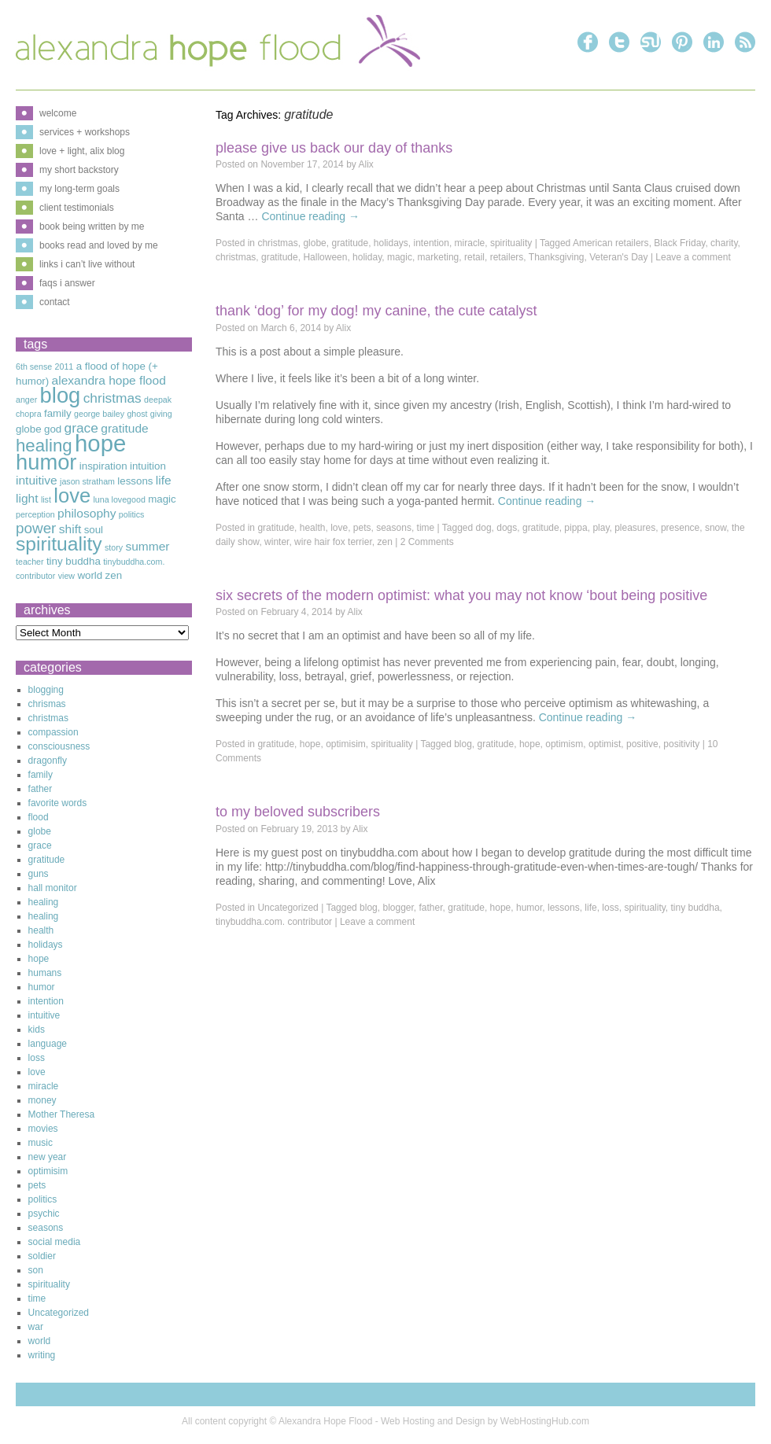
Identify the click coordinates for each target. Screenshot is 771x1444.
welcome (57, 113)
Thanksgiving (557, 257)
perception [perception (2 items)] (35, 514)
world (39, 1340)
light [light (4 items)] (27, 498)
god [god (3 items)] (52, 429)
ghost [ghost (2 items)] (137, 413)
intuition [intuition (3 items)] (148, 466)
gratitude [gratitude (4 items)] (125, 428)
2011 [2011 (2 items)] (64, 366)
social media (54, 1241)
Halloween (325, 257)
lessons (564, 907)
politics (42, 1199)
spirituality (511, 243)
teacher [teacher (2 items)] (30, 561)
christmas (277, 243)
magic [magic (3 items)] (162, 499)
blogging (46, 689)
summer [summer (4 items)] (147, 546)
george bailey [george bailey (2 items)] (99, 413)
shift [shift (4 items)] (70, 529)
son (35, 1270)
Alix (366, 164)
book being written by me (91, 226)
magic (399, 257)
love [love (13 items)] (71, 495)
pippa (575, 527)
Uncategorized (287, 907)
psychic (44, 1213)
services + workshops (84, 132)
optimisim (346, 744)
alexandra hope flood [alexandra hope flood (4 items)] (109, 380)
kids (36, 1029)
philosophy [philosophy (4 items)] (86, 513)
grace (40, 845)
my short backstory (79, 169)
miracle (470, 243)
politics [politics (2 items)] (132, 514)
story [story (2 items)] (114, 547)
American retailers (611, 243)
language (47, 1043)
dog (484, 527)
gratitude (349, 243)
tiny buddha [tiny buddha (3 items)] (73, 561)
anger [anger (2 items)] (26, 399)
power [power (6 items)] (36, 528)
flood (38, 817)
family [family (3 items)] (58, 413)
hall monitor (52, 887)
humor (529, 907)
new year (47, 1156)
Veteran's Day (618, 257)
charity (723, 243)
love (339, 527)
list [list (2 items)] (46, 499)
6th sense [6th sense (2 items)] (34, 366)
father (431, 907)
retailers (507, 257)
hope (310, 744)
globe (314, 243)
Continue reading (310, 216)
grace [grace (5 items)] (81, 428)
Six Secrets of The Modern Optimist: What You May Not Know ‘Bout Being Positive (461, 595)
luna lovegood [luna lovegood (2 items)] (119, 499)
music (40, 1142)
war (35, 1326)
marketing (438, 257)
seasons (393, 527)
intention (431, 243)
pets (362, 527)
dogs (506, 527)
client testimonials (76, 207)
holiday (367, 257)
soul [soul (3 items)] (93, 530)
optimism (564, 744)
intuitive (44, 1015)
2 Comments (427, 541)
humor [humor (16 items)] (46, 462)
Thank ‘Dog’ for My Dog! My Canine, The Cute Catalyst (376, 311)
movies (43, 1128)
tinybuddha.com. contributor (274, 921)
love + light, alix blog (81, 151)
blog (463, 744)
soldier (42, 1256)
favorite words (57, 803)
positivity (681, 744)
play (600, 527)
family (40, 774)
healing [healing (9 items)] (44, 445)
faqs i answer (67, 283)
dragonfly (47, 760)
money (42, 1100)
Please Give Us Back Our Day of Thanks (334, 148)
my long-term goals (79, 188)
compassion (53, 732)
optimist (604, 744)
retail (474, 257)
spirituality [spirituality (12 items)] (59, 543)
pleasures (634, 527)
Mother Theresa (61, 1114)
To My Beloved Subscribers (298, 812)
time (426, 527)
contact (54, 302)
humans (45, 972)
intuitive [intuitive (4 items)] (36, 480)
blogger (397, 907)
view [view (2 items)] (66, 575)
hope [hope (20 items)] (100, 443)
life (590, 907)
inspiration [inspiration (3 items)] (103, 466)
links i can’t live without (87, 264)
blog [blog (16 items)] (60, 395)
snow (715, 527)
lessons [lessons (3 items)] (135, 481)
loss (610, 907)
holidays (391, 243)
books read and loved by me (98, 245)
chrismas (47, 703)
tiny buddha (695, 907)
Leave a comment (692, 257)
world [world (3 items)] (89, 575)
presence (680, 527)
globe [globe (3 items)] (29, 429)
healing (43, 902)
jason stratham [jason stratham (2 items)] (87, 481)
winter (276, 541)
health (313, 527)
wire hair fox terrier (333, 541)
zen (384, 541)
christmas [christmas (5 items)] (112, 398)
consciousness (59, 746)
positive (642, 744)
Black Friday (679, 243)
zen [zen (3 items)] (114, 575)
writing (42, 1355)
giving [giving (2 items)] (161, 413)
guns (38, 873)
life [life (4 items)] (164, 480)
